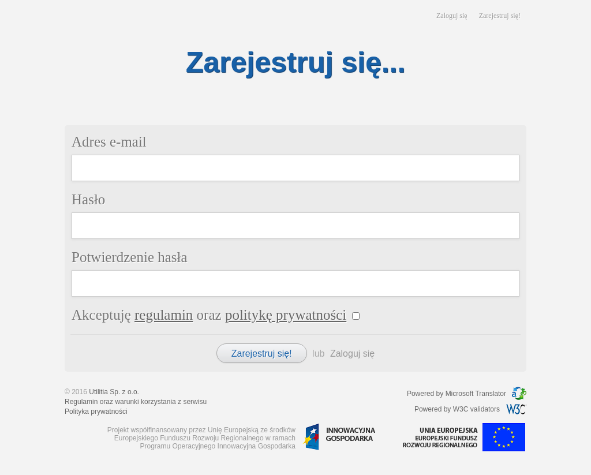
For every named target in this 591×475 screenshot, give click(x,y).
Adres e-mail (109, 141)
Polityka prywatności (96, 411)
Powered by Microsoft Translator (456, 394)
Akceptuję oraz (209, 315)
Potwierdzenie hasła (130, 257)
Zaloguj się (451, 16)
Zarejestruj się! (500, 16)
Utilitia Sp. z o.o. (114, 392)
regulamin (163, 315)
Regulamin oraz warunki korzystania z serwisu (136, 402)
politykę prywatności (285, 315)
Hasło (88, 199)
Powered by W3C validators (457, 409)
